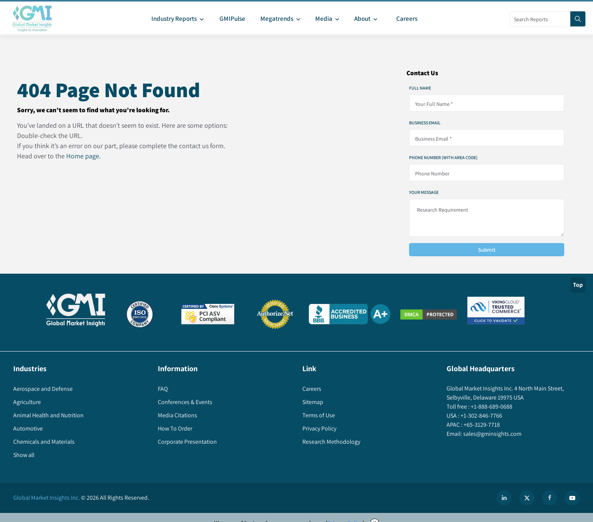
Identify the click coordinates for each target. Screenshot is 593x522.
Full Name (420, 88)
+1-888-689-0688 (491, 406)
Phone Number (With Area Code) (443, 157)
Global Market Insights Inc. (46, 498)
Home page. (83, 156)
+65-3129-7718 (481, 425)
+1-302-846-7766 (480, 416)
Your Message (424, 192)
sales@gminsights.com (491, 434)
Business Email (424, 123)
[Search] (577, 18)
